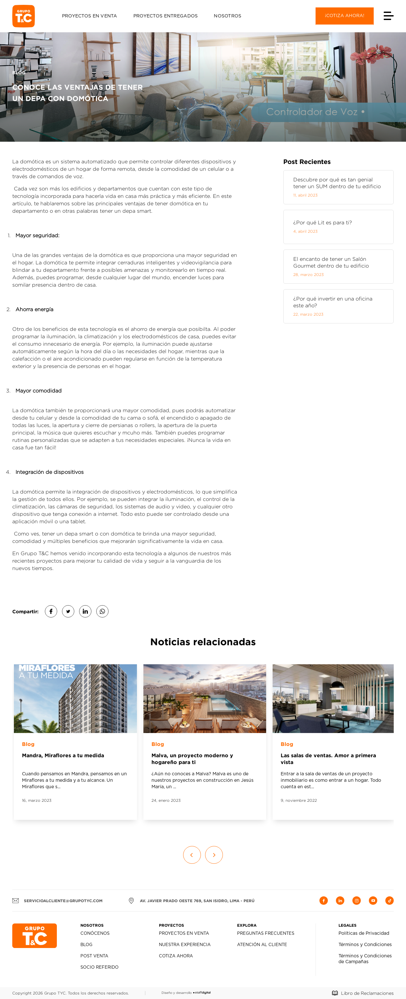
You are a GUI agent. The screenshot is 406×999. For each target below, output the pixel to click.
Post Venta (94, 956)
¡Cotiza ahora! (344, 16)
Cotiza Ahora (176, 956)
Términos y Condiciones (365, 945)
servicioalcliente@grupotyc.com (57, 900)
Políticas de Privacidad (363, 933)
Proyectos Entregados (165, 16)
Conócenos (94, 934)
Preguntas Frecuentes (265, 934)
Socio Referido (99, 967)
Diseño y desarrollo (186, 992)
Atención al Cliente (262, 945)
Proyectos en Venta (89, 16)
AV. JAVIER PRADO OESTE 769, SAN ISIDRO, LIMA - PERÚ (191, 900)
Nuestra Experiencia (185, 945)
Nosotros (227, 16)
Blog (86, 945)
